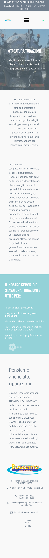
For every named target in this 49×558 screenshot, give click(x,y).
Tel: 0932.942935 (26, 498)
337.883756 (26, 505)
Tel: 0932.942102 (26, 496)
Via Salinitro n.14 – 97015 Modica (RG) (26, 488)
